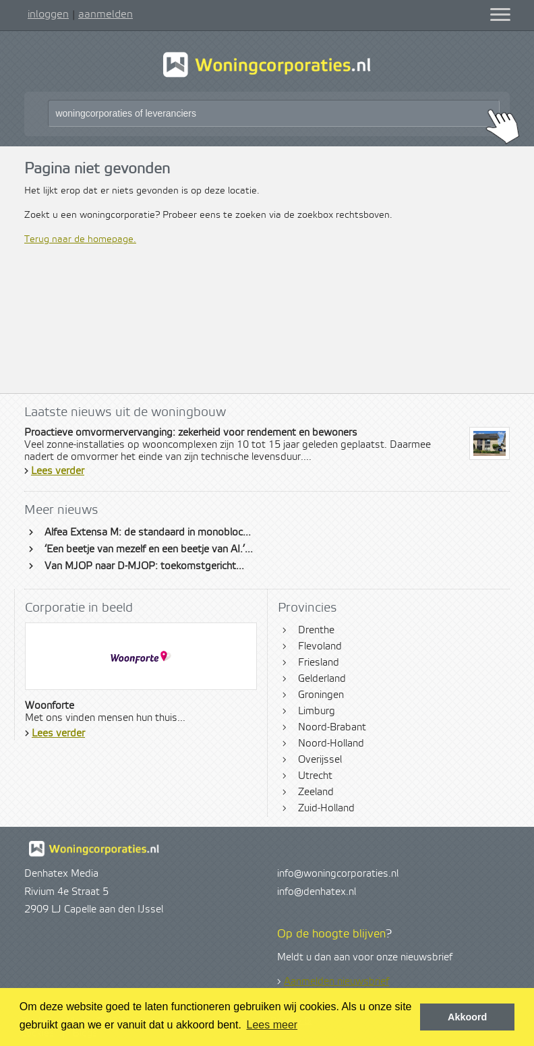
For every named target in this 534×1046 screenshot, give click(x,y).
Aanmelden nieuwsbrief (336, 982)
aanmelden (105, 14)
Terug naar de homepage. (80, 239)
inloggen (48, 14)
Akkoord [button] (467, 1017)
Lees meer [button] (272, 1024)
